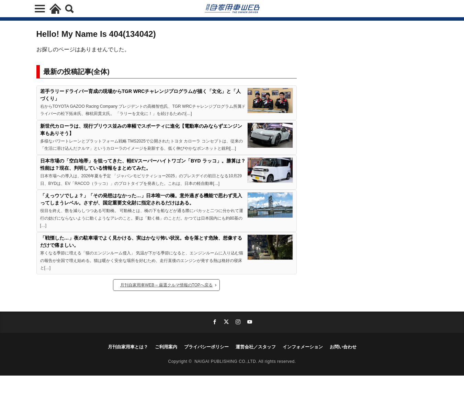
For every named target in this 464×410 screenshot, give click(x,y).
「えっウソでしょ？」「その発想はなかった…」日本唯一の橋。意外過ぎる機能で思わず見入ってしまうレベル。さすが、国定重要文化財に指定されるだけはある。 (141, 199)
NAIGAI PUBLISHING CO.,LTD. (226, 361)
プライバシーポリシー (206, 346)
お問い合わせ (343, 346)
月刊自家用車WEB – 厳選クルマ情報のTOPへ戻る (166, 285)
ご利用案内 (166, 346)
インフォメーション (303, 346)
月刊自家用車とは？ (128, 346)
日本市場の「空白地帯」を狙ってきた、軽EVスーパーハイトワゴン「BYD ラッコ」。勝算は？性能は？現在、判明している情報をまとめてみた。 (143, 164)
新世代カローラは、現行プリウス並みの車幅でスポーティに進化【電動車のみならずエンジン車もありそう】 (141, 129)
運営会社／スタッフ (256, 346)
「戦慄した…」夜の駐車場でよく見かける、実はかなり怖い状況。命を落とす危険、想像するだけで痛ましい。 (141, 241)
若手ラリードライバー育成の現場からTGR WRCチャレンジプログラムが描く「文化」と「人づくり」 (140, 94)
